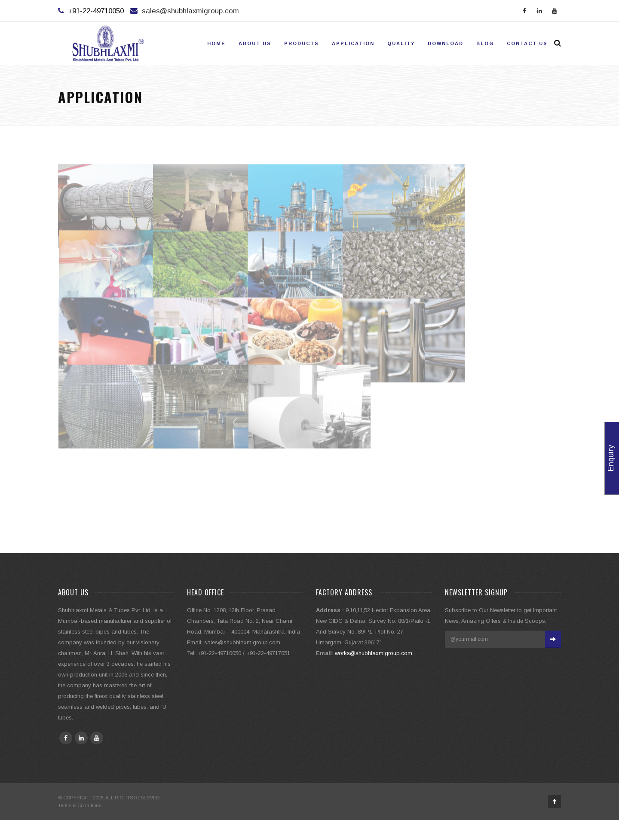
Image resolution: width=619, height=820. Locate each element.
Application (353, 43)
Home (216, 43)
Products (301, 43)
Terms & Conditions (79, 805)
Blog (485, 43)
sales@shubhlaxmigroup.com (190, 11)
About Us (255, 43)
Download (445, 43)
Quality (401, 43)
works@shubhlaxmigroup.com (373, 653)
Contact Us (527, 43)
